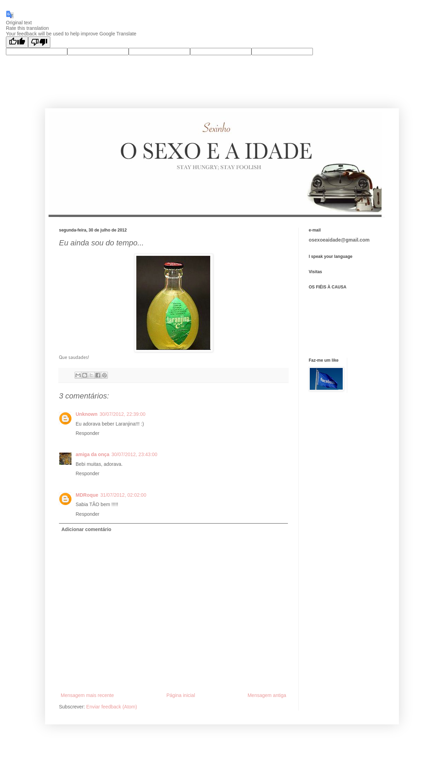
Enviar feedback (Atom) (111, 706)
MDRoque (87, 495)
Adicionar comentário (86, 529)
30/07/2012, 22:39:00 (122, 414)
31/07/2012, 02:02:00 (123, 495)
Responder (88, 433)
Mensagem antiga (267, 695)
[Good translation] (17, 42)
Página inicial (180, 695)
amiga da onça (92, 454)
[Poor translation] (39, 42)
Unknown (86, 414)
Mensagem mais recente (87, 695)
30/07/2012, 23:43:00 (134, 454)
